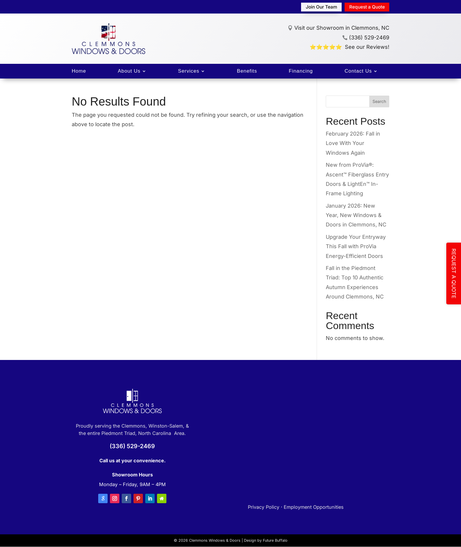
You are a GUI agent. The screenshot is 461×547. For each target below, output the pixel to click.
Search (379, 101)
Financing (301, 71)
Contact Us (358, 71)
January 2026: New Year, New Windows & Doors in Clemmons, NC (356, 215)
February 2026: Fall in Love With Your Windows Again (353, 143)
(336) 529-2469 (365, 37)
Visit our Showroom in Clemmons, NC (341, 28)
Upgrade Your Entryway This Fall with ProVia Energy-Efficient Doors (356, 246)
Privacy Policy (263, 507)
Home (79, 71)
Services (188, 71)
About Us (129, 71)
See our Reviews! (367, 47)
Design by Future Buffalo (266, 540)
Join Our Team (317, 7)
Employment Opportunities (314, 507)
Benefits (247, 71)
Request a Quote (365, 7)
